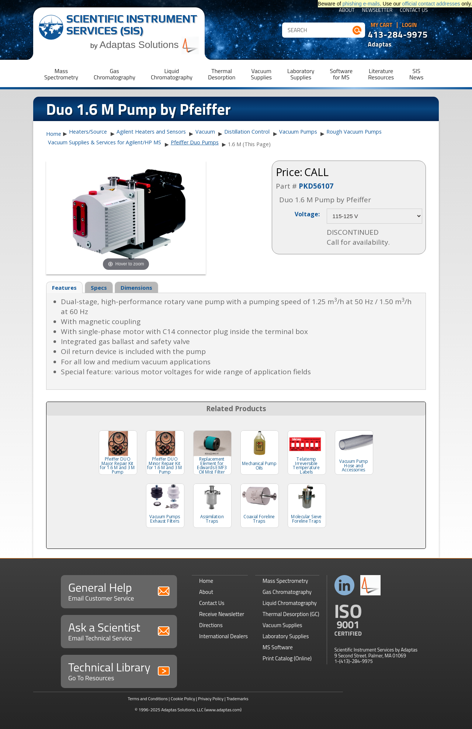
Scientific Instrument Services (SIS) (131, 24)
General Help (119, 590)
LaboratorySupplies (300, 74)
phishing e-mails (361, 4)
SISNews (416, 74)
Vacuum (205, 131)
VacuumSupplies (261, 74)
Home (53, 134)
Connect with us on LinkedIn (344, 585)
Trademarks (237, 698)
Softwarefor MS (341, 74)
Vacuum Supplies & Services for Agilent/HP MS (104, 142)
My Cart (381, 25)
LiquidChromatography (171, 74)
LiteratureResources (381, 74)
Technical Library (119, 670)
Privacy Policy (210, 698)
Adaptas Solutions (149, 44)
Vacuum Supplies (282, 625)
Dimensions (136, 287)
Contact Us (414, 10)
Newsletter (377, 10)
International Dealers (223, 636)
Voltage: (307, 213)
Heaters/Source (88, 131)
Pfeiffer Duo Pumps (195, 142)
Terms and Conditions (148, 698)
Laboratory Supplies (286, 636)
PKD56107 (316, 186)
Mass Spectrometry (285, 581)
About (347, 10)
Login (409, 25)
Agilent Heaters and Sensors (151, 131)
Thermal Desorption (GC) (291, 614)
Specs (99, 287)
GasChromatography (114, 74)
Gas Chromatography (287, 592)
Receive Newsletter (221, 614)
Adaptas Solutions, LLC (182, 709)
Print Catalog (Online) (287, 658)
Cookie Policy (183, 698)
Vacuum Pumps (298, 131)
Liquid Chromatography (290, 603)
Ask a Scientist (119, 630)
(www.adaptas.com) (223, 709)
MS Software (278, 647)
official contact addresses (431, 4)
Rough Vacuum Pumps (354, 131)
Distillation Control (247, 131)
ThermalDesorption (221, 74)
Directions (211, 625)
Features (64, 287)
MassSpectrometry (61, 74)
